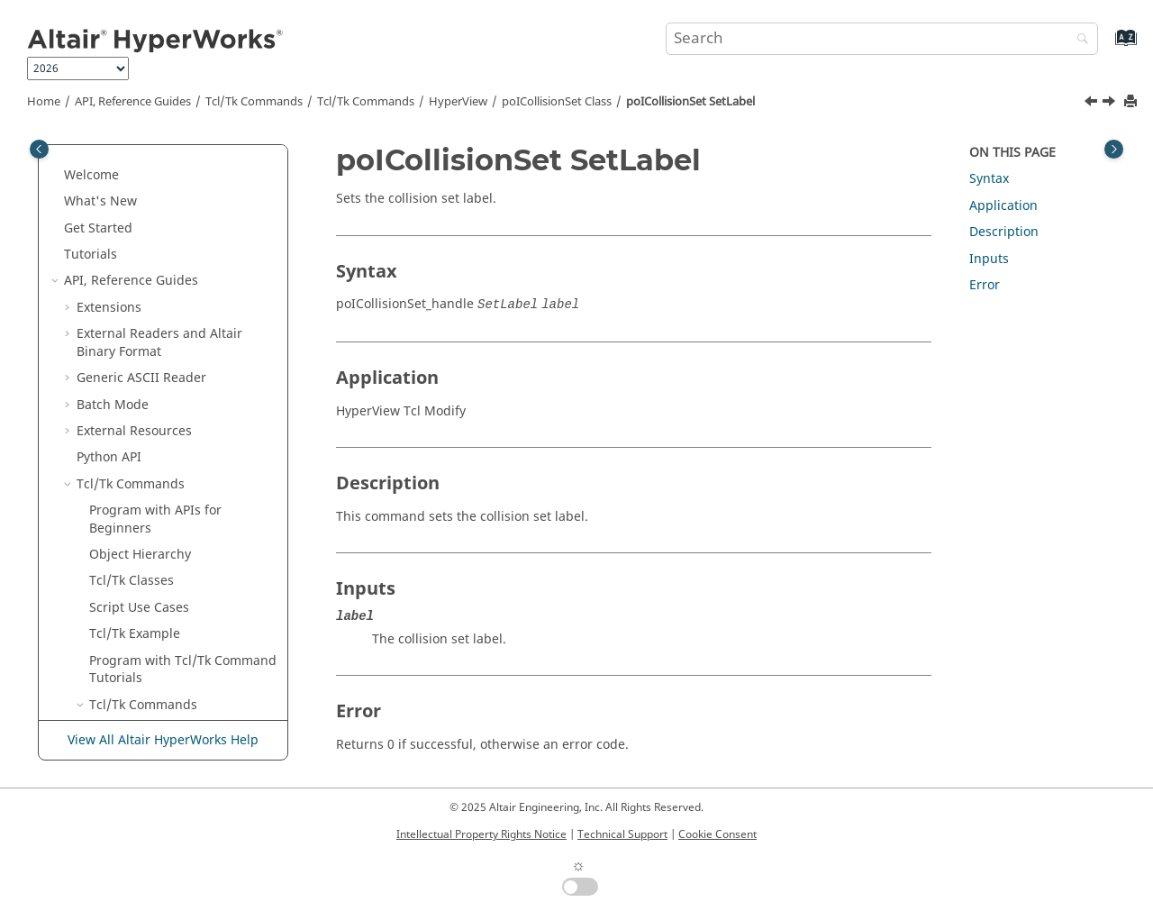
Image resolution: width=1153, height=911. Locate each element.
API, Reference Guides (133, 102)
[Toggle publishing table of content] (39, 149)
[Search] (1078, 40)
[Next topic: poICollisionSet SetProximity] (1110, 103)
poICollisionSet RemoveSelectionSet (188, 179)
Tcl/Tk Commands (254, 102)
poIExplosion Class (170, 594)
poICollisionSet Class (557, 102)
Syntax (989, 178)
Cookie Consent (717, 834)
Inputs (989, 259)
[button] (120, 171)
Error (984, 285)
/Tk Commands (365, 102)
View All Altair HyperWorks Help (163, 740)
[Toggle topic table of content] (1113, 149)
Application (1003, 205)
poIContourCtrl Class (177, 496)
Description (1004, 232)
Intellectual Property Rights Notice (481, 834)
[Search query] (882, 39)
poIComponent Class (177, 470)
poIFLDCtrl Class (163, 647)
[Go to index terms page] (1106, 46)
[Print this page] (1132, 102)
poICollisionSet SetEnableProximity (185, 338)
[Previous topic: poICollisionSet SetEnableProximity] (1092, 103)
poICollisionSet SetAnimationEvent (184, 250)
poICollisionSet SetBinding (172, 294)
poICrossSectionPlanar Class (182, 533)
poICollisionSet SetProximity (172, 409)
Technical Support (622, 834)
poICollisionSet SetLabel (690, 102)
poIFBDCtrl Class (164, 621)
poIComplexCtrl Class (178, 444)
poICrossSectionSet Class (190, 568)
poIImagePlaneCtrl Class (188, 700)
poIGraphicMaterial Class (191, 673)
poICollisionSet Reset (190, 214)
